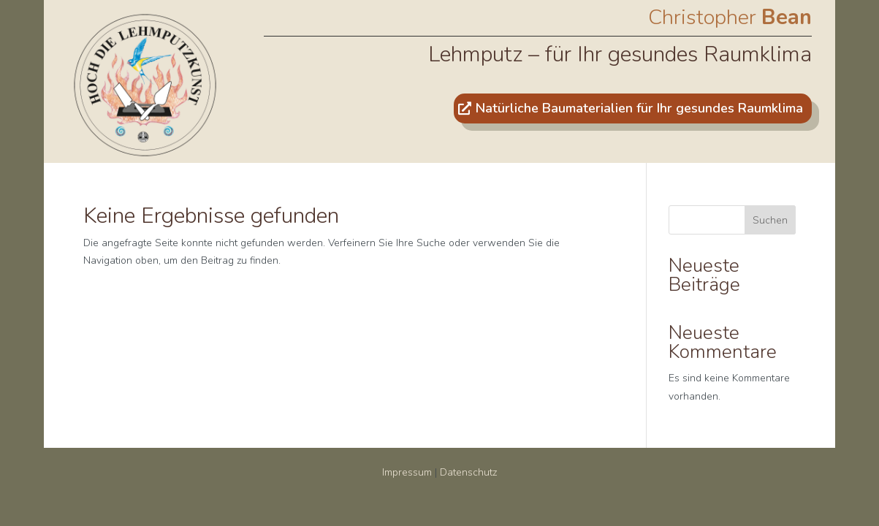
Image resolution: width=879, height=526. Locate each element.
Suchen (770, 220)
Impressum (407, 472)
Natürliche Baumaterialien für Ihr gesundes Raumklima (639, 108)
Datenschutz (468, 472)
